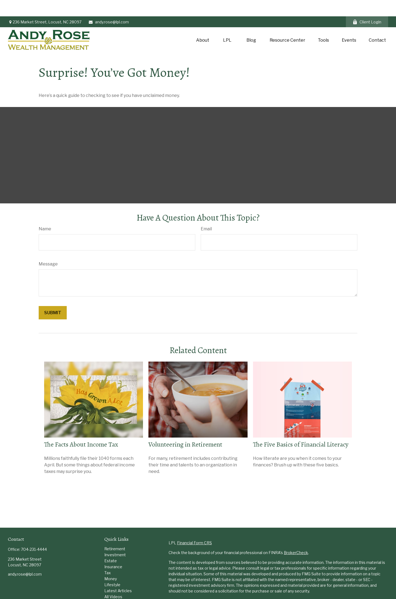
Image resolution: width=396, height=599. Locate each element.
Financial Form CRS (194, 526)
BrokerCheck (296, 536)
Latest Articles (118, 574)
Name (45, 212)
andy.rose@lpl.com (108, 5)
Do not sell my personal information (331, 590)
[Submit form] (53, 296)
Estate (110, 544)
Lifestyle (112, 568)
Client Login (367, 5)
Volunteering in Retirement (185, 428)
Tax (107, 556)
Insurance (113, 550)
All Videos (113, 580)
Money (110, 562)
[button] (202, 23)
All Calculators (117, 586)
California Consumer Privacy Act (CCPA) (351, 584)
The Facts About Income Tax (81, 428)
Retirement (114, 532)
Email (206, 212)
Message (48, 247)
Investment (115, 538)
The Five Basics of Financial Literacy (300, 428)
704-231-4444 (34, 533)
